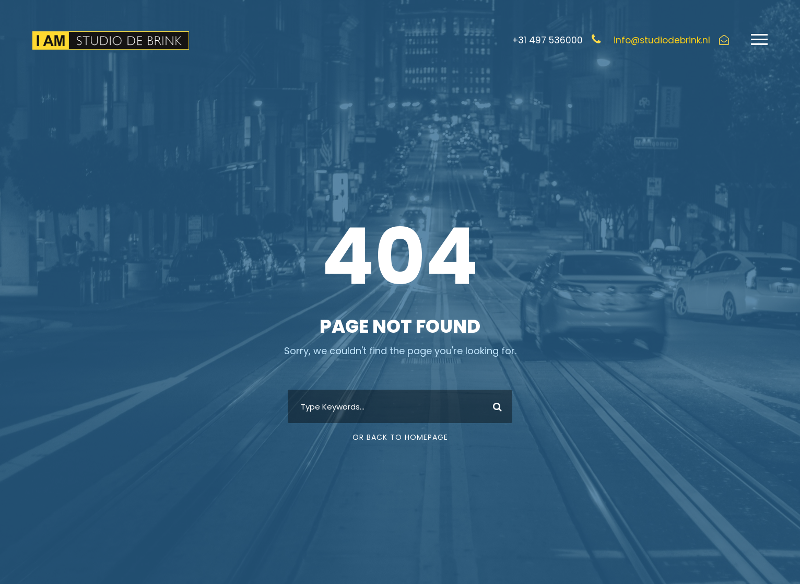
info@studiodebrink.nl (662, 40)
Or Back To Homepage (400, 437)
